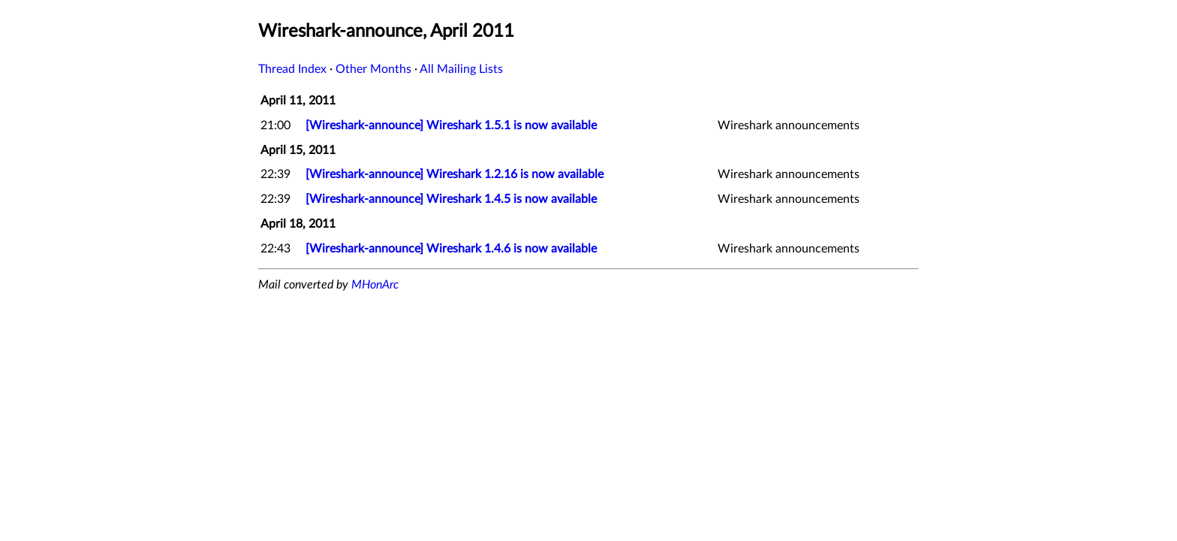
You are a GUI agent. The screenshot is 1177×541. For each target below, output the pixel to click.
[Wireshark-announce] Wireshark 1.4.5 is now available (451, 199)
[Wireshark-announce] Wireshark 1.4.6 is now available (451, 249)
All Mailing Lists (461, 69)
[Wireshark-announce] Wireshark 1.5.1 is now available (451, 125)
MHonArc (375, 285)
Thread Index (292, 69)
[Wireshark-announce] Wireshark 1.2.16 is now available (455, 174)
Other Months (373, 69)
